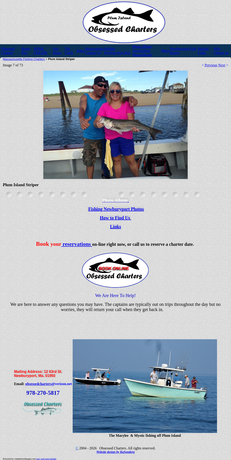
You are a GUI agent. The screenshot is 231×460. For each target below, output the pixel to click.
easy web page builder (46, 459)
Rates (80, 51)
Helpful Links (203, 51)
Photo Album (142, 47)
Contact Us (93, 53)
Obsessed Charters (8, 51)
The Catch (69, 51)
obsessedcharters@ (40, 384)
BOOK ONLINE (40, 51)
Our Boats (57, 51)
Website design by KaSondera (115, 452)
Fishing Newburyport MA (117, 51)
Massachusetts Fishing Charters (24, 59)
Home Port (25, 51)
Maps (165, 51)
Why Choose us (220, 51)
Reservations (94, 49)
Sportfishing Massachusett (142, 53)
